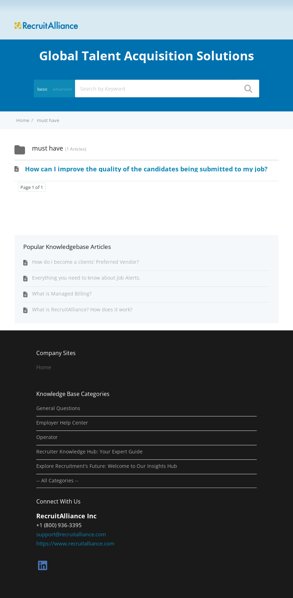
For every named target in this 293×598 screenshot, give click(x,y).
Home (43, 367)
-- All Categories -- (57, 480)
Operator (47, 437)
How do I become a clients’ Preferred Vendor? (85, 261)
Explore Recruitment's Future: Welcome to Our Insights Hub (106, 466)
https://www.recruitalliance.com (75, 543)
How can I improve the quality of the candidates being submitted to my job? (146, 169)
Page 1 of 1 (31, 187)
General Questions (58, 408)
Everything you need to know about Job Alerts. (86, 277)
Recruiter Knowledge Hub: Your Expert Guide (89, 451)
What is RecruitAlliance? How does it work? (82, 309)
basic (42, 89)
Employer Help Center (62, 423)
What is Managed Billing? (62, 293)
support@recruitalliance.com (71, 534)
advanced (61, 89)
